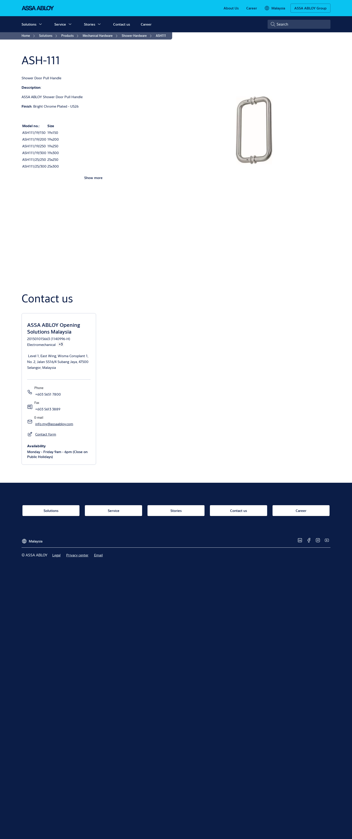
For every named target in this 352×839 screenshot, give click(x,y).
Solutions (29, 24)
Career (146, 24)
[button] (40, 24)
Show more (93, 177)
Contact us (121, 24)
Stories (89, 24)
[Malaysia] (274, 8)
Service (60, 24)
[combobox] (299, 24)
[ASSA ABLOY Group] (310, 8)
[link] (231, 8)
